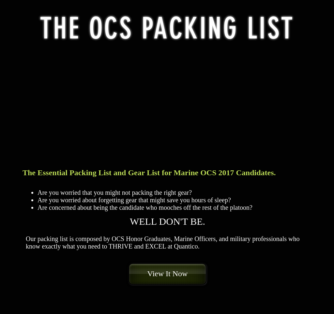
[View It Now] (167, 274)
